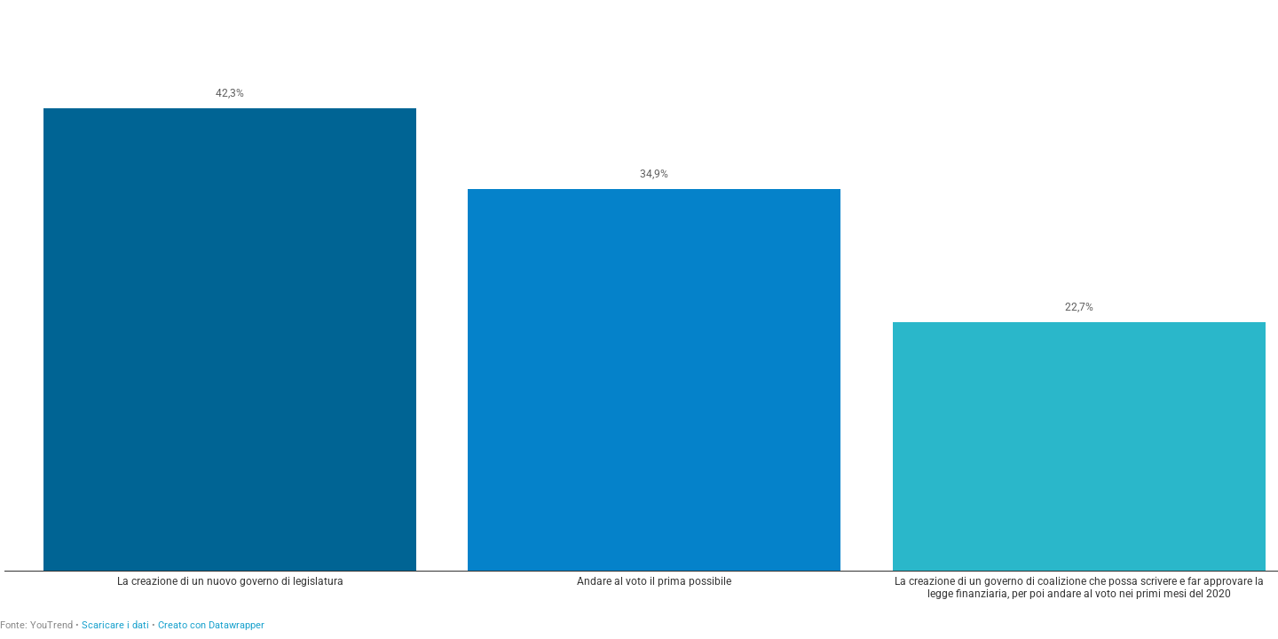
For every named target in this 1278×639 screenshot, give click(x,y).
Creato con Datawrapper (211, 625)
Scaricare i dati (115, 625)
